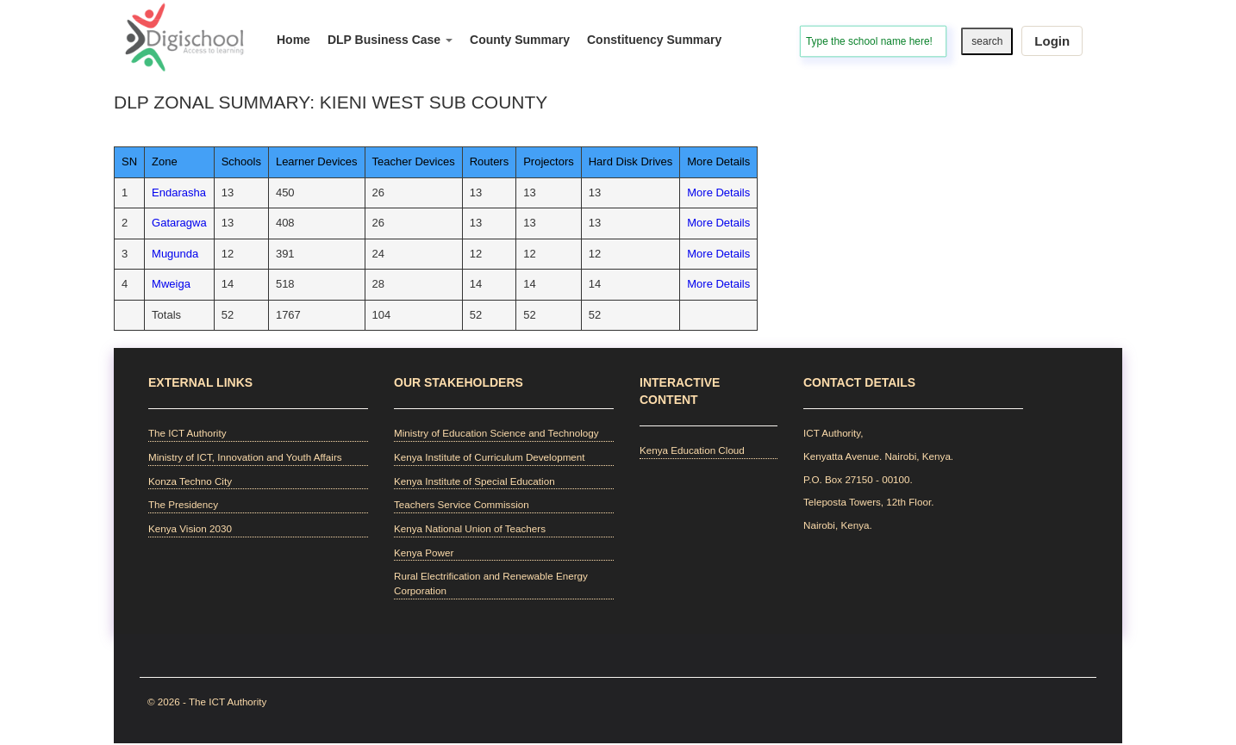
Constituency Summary (654, 40)
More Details (718, 192)
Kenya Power (423, 552)
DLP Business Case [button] (390, 40)
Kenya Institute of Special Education (474, 481)
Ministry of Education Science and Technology (496, 432)
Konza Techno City (190, 481)
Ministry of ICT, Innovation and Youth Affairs (245, 457)
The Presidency (183, 504)
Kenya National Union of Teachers (470, 528)
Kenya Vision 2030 (190, 528)
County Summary (520, 40)
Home (293, 40)
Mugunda (175, 253)
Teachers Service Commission (461, 504)
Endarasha (179, 192)
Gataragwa (179, 222)
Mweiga (171, 283)
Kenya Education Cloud (692, 450)
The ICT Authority (187, 432)
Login (1052, 41)
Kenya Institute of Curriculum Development (489, 457)
